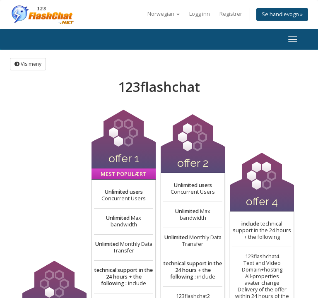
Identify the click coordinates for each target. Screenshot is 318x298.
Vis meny (27, 63)
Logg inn (199, 13)
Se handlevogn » (282, 14)
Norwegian (163, 13)
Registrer (230, 13)
